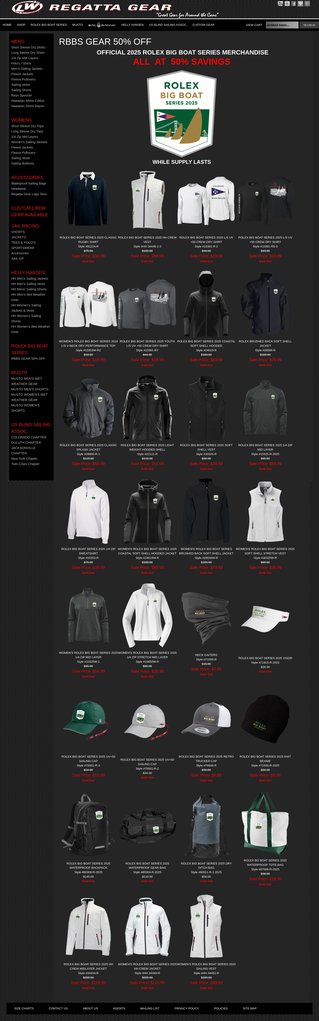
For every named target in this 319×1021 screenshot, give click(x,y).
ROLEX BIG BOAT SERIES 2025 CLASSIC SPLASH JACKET (88, 447)
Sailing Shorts (21, 90)
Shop (21, 24)
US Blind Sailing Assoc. (168, 24)
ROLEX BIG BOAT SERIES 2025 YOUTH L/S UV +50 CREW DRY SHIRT (147, 343)
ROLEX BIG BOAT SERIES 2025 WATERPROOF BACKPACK (88, 866)
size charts (24, 1008)
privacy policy (187, 1008)
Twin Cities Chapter (25, 464)
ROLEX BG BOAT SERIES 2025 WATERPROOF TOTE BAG (265, 863)
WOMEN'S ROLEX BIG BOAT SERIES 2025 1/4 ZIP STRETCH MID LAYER (147, 655)
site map (250, 1008)
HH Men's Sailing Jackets (29, 278)
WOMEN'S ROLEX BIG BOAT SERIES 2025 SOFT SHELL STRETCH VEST (265, 551)
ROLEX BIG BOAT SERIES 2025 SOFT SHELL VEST (206, 447)
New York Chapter (24, 458)
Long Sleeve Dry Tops (27, 131)
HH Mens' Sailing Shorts (28, 289)
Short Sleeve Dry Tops (27, 126)
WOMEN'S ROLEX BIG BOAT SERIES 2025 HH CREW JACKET (147, 966)
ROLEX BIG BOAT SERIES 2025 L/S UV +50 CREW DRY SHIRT (206, 240)
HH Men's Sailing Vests (28, 284)
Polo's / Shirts (21, 63)
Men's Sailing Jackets (26, 68)
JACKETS (18, 237)
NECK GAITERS (206, 655)
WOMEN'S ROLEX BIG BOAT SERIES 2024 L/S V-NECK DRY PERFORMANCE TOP (88, 343)
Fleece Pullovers (23, 79)
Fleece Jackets (22, 74)
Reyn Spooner (21, 95)
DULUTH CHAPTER (26, 442)
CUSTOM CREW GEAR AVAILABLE (29, 211)
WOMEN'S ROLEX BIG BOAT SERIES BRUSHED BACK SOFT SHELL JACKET (206, 551)
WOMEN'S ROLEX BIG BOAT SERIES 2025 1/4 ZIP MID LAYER (88, 655)
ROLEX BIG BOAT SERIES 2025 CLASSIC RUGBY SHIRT (88, 240)
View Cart (254, 25)
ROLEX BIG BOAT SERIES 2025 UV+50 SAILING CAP (88, 759)
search (309, 25)
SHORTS (18, 232)
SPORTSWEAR (22, 248)
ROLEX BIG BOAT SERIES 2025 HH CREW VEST (147, 240)
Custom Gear (203, 24)
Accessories (27, 177)
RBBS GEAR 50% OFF (28, 358)
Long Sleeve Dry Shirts (28, 52)
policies (221, 1008)
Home (7, 24)
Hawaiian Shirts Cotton (27, 100)
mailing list (150, 1008)
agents (119, 1008)
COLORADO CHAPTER (28, 437)
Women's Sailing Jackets (29, 142)
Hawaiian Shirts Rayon (27, 106)
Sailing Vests (20, 84)
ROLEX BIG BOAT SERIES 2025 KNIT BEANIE (265, 759)
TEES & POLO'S (23, 242)
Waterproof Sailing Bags (28, 183)
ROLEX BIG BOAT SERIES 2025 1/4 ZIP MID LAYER (265, 447)
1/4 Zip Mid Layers (24, 58)
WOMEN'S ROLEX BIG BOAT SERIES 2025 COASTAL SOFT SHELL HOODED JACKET (147, 551)
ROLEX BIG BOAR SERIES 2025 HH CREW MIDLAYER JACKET (88, 966)
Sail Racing (25, 225)
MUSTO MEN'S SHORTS (29, 389)
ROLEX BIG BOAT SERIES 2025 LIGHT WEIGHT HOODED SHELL (147, 447)
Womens (21, 120)
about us (90, 1008)
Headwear (18, 189)
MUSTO (77, 24)
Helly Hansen (132, 24)
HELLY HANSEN (28, 272)
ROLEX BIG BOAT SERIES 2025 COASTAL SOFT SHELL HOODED (206, 343)
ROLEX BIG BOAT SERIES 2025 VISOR (265, 658)
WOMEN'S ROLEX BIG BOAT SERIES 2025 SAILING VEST (206, 966)
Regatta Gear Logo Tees (29, 194)
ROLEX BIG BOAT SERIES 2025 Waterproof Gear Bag (147, 866)
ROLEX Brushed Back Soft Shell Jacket (265, 343)
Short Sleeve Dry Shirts (28, 47)
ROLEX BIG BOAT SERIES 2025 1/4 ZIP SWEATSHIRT (88, 551)
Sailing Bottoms (22, 163)
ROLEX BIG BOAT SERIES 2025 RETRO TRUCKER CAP (206, 759)
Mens (17, 41)
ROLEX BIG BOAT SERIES (49, 24)
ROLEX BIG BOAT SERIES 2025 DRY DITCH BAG (206, 866)
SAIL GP (17, 258)
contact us (58, 1008)
